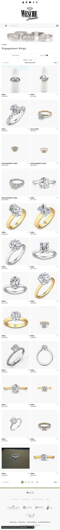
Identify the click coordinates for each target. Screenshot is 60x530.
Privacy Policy (14, 499)
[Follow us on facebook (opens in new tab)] (33, 2)
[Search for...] (32, 25)
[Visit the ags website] (13, 507)
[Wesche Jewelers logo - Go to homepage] (30, 13)
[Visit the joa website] (50, 507)
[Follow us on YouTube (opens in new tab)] (30, 2)
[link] (26, 2)
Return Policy (13, 522)
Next (55, 62)
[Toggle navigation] (57, 25)
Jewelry (5, 44)
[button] (23, 2)
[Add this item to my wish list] (28, 94)
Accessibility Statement (37, 499)
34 (37, 482)
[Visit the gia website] (27, 507)
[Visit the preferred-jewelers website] (30, 515)
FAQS (47, 499)
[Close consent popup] (32, 527)
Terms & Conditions (25, 499)
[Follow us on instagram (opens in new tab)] (37, 2)
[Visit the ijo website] (39, 507)
